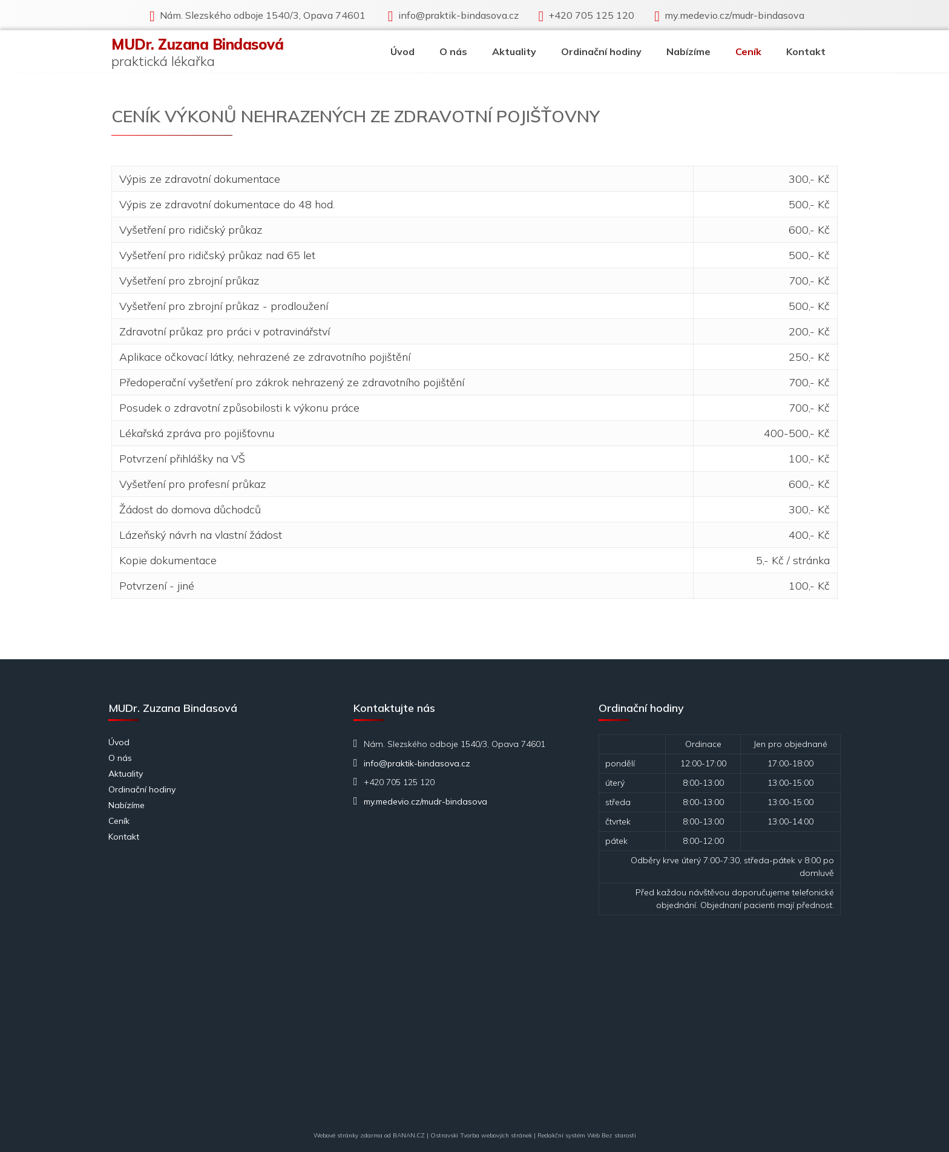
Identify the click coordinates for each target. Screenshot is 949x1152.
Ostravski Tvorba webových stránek (481, 1135)
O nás (453, 51)
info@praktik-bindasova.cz (458, 15)
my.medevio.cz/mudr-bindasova (734, 15)
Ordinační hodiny (601, 51)
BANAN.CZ (409, 1135)
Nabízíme (688, 51)
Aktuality (514, 51)
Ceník (748, 51)
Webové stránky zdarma (348, 1135)
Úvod (402, 51)
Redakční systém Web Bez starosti (586, 1135)
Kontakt (806, 51)
